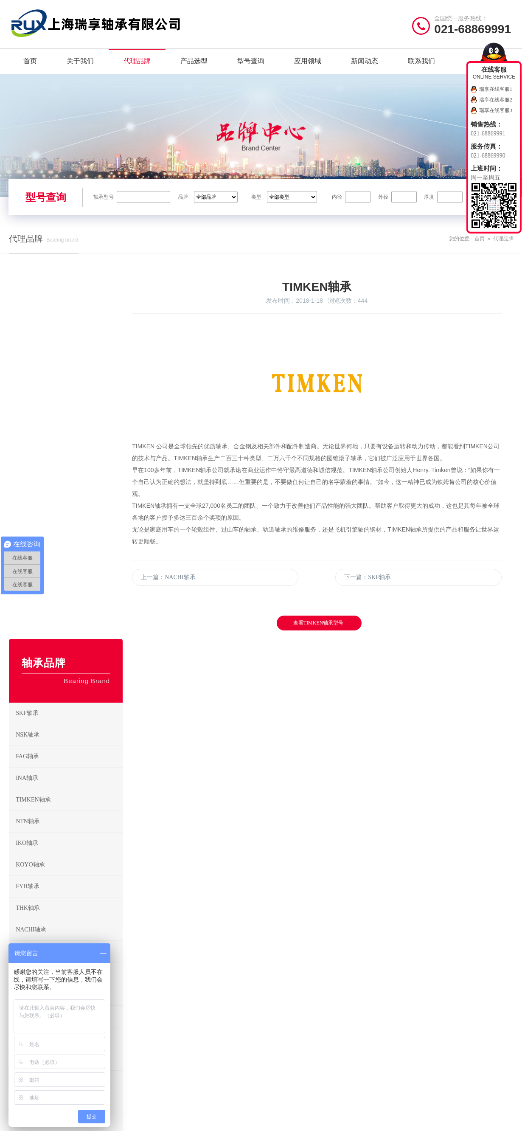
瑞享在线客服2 (495, 100)
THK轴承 (68, 556)
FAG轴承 (68, 404)
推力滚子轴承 (286, 1028)
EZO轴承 (68, 686)
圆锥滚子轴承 (286, 988)
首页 (30, 63)
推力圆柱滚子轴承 (291, 1015)
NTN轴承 (68, 469)
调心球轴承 (340, 962)
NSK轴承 (68, 383)
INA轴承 (68, 426)
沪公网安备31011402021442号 (264, 1120)
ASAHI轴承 (68, 599)
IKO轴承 (68, 491)
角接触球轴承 (286, 975)
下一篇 (374, 589)
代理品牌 (137, 63)
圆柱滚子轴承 (342, 975)
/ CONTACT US (433, 940)
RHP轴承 (68, 707)
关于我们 (80, 63)
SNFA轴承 (68, 729)
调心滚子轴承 (286, 1002)
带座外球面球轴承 (291, 1054)
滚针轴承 (337, 1002)
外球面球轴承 (342, 1028)
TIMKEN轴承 (68, 448)
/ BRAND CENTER (176, 940)
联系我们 (421, 63)
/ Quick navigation (43, 940)
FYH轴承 (68, 534)
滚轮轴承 (337, 1054)
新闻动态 (364, 63)
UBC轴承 (68, 751)
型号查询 (250, 63)
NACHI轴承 (68, 577)
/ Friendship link (41, 1072)
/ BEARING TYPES (306, 940)
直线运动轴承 (286, 1041)
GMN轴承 (68, 794)
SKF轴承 (68, 361)
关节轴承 (337, 1041)
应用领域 (307, 63)
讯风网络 (502, 1120)
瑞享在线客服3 (495, 110)
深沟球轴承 (283, 962)
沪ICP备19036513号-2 (189, 1120)
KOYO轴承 (68, 512)
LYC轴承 (68, 642)
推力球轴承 (340, 988)
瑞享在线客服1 (495, 89)
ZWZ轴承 (68, 664)
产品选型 (194, 63)
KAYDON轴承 (68, 772)
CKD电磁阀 (68, 816)
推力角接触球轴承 (348, 1015)
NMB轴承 (68, 837)
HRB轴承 (68, 621)
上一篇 (184, 589)
